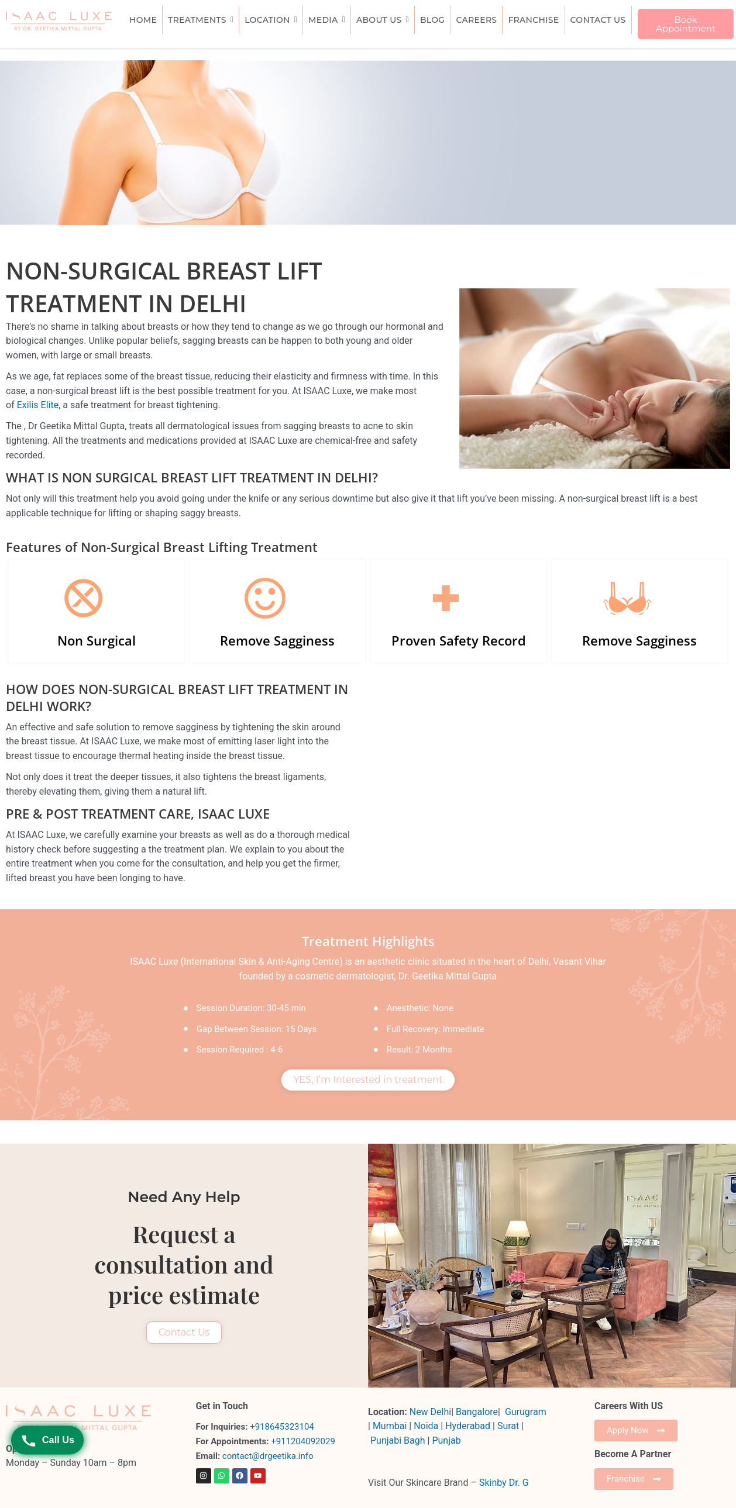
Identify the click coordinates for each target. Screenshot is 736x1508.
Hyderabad (467, 1425)
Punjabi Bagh (397, 1440)
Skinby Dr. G (504, 1482)
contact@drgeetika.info (268, 1456)
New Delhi (430, 1411)
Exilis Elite (38, 404)
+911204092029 (302, 1441)
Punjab (446, 1440)
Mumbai (390, 1425)
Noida (426, 1425)
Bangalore (477, 1411)
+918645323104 (282, 1426)
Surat (509, 1425)
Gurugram (525, 1411)
